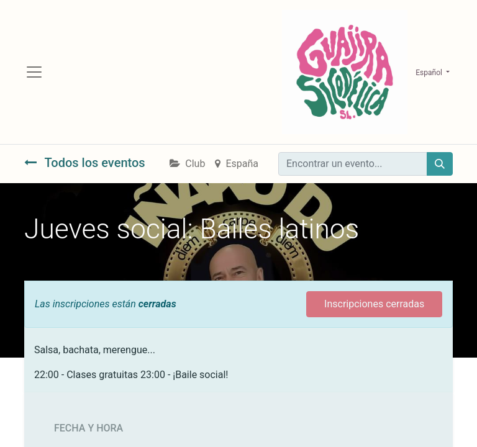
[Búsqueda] (440, 164)
